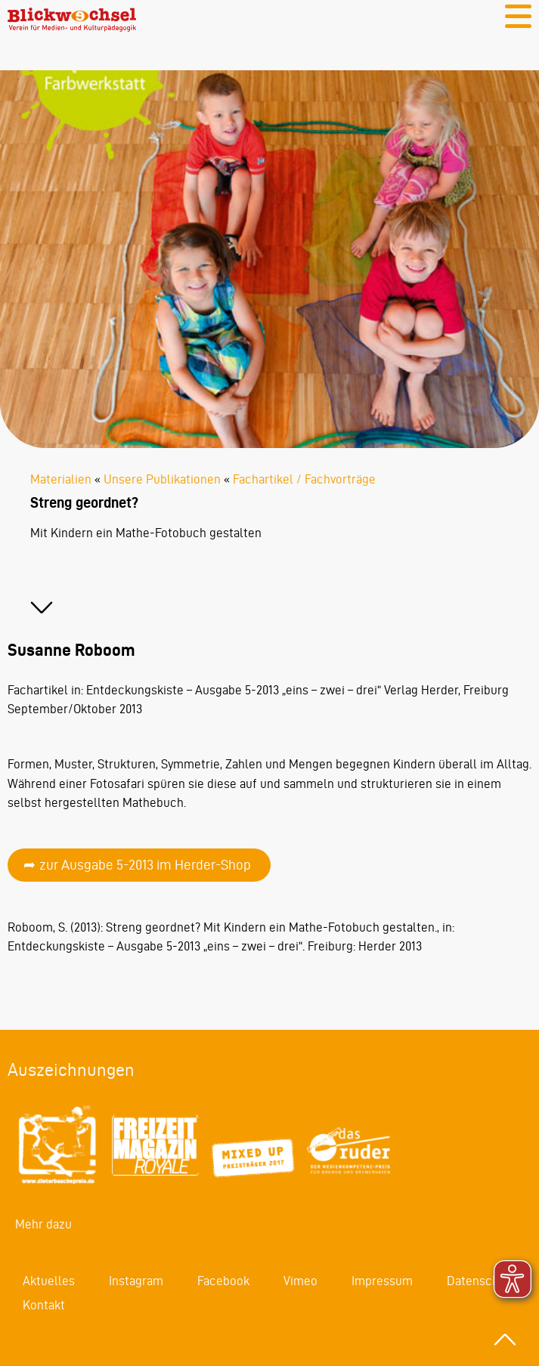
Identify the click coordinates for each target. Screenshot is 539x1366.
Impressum (382, 1280)
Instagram (136, 1280)
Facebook (223, 1280)
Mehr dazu (43, 1224)
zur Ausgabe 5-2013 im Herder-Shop (145, 865)
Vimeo (300, 1280)
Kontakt (44, 1305)
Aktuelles (49, 1280)
